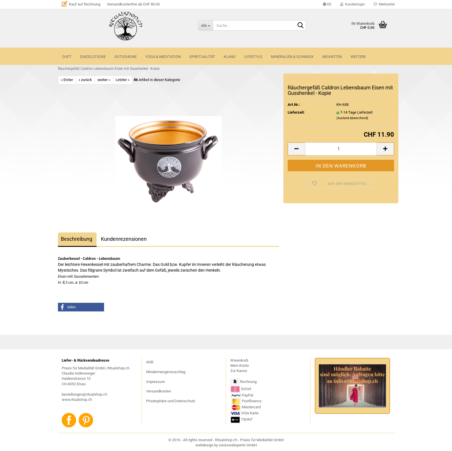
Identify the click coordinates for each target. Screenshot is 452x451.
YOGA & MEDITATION (163, 57)
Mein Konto (239, 365)
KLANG (230, 57)
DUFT (66, 57)
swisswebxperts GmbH (238, 445)
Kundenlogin (352, 4)
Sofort (246, 389)
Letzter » (122, 80)
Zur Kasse (238, 371)
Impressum (155, 381)
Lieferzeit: (296, 112)
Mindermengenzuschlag (165, 372)
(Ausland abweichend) (352, 118)
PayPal (242, 395)
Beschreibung (76, 239)
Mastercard (251, 407)
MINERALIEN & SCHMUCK (292, 57)
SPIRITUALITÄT (202, 57)
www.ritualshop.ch (77, 399)
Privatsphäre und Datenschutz (170, 401)
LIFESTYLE (253, 57)
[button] (81, 307)
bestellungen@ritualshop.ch (84, 394)
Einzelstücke (93, 57)
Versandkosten (158, 391)
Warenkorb (239, 360)
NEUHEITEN (332, 57)
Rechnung (248, 381)
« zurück (85, 80)
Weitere (358, 57)
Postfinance (251, 401)
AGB (149, 362)
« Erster (67, 80)
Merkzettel (384, 4)
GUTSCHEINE (125, 57)
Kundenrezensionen (124, 239)
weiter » (103, 80)
